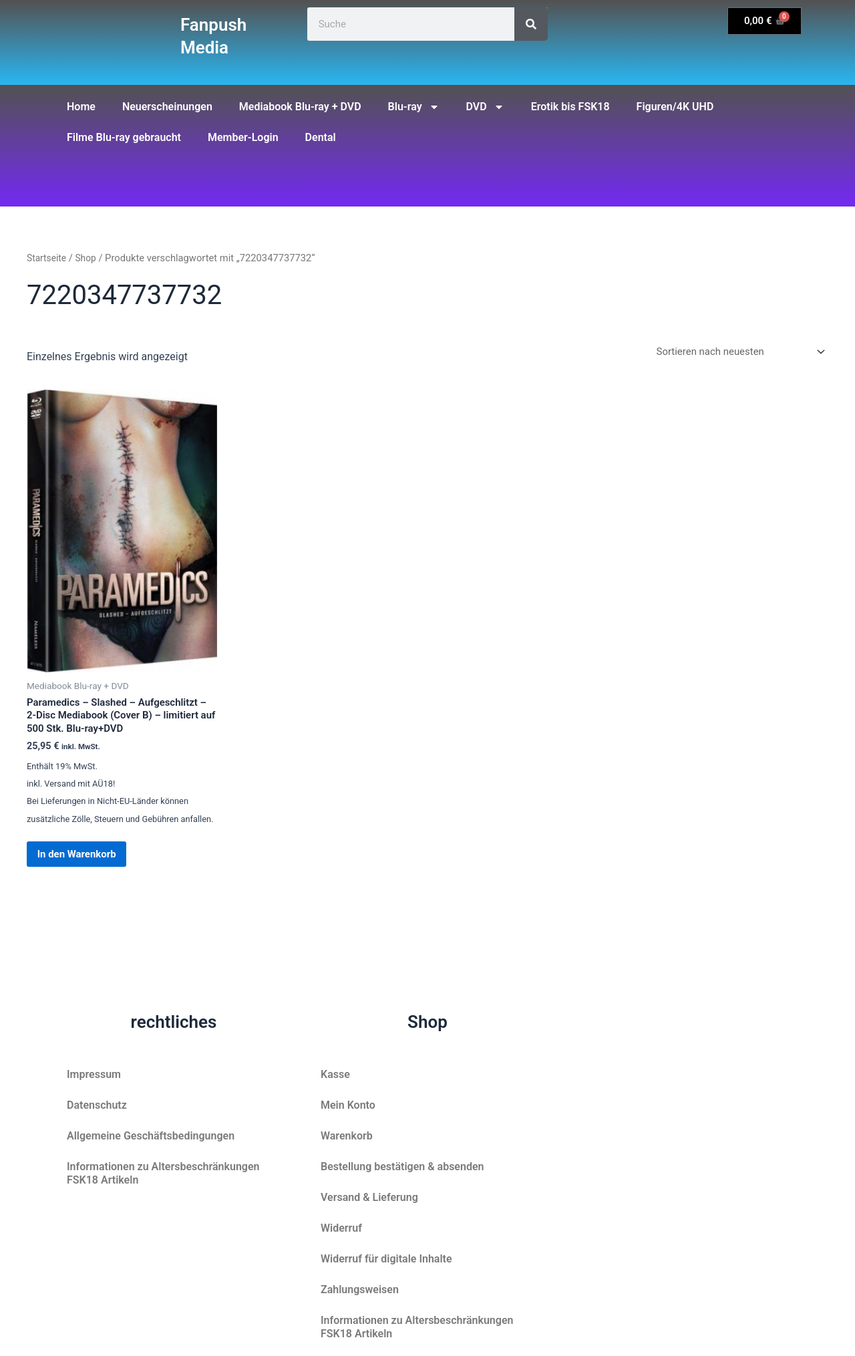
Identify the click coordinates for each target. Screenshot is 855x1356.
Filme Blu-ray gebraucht (124, 137)
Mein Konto (348, 1105)
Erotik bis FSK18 (570, 106)
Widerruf (341, 1228)
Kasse (335, 1074)
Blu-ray (414, 107)
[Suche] (531, 24)
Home (81, 106)
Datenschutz (97, 1105)
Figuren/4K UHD (675, 106)
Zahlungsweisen (360, 1289)
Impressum (94, 1074)
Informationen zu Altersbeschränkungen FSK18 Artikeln (163, 1173)
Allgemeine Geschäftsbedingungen (150, 1135)
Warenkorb (347, 1135)
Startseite (48, 258)
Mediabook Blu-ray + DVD (300, 106)
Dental (320, 137)
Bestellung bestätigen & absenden (402, 1166)
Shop (89, 258)
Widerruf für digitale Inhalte (386, 1258)
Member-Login (243, 137)
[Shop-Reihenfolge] (733, 352)
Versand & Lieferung (369, 1197)
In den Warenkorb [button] (89, 863)
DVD (485, 107)
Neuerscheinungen (167, 106)
